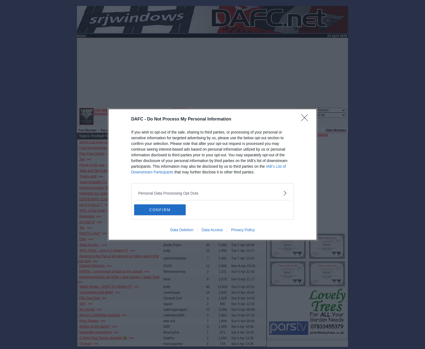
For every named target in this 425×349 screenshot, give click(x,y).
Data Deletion (181, 230)
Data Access (212, 230)
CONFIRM (159, 210)
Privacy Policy (243, 230)
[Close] (306, 119)
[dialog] (212, 174)
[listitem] (212, 193)
